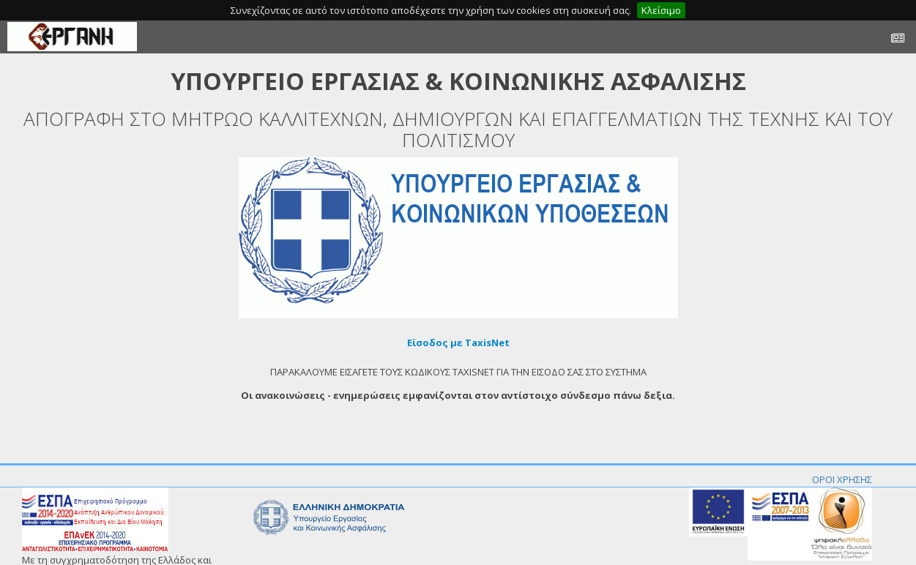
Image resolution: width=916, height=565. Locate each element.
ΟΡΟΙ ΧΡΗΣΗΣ (842, 479)
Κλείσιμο (661, 10)
